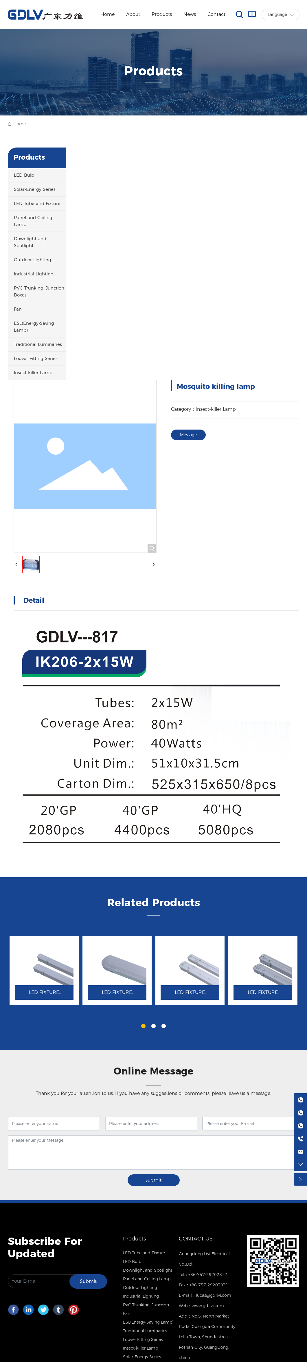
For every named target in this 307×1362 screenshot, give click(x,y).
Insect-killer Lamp (216, 409)
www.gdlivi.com (208, 1305)
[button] (143, 1026)
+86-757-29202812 (207, 1274)
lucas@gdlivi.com (213, 1295)
